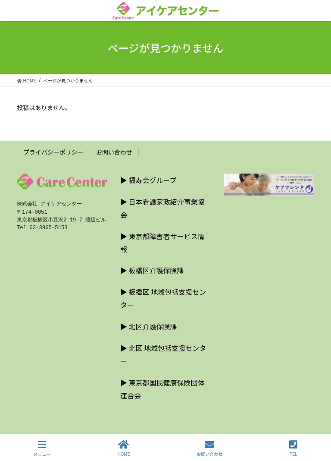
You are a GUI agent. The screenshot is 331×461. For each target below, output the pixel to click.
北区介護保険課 (153, 326)
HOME (124, 448)
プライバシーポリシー (53, 152)
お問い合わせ (114, 152)
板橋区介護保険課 (156, 270)
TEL (293, 448)
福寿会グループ (153, 180)
